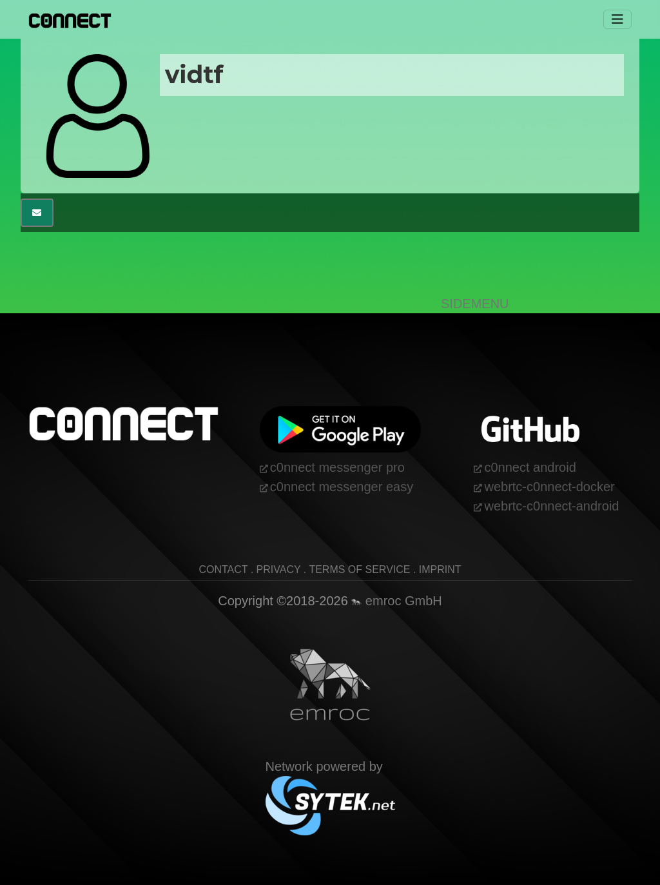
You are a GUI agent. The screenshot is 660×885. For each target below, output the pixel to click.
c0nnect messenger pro (337, 467)
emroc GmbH (396, 601)
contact (223, 569)
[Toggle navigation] (617, 19)
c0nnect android (530, 467)
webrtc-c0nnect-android (551, 506)
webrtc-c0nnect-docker (549, 487)
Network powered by (330, 785)
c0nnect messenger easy (341, 487)
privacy (279, 569)
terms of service (359, 569)
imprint (440, 569)
